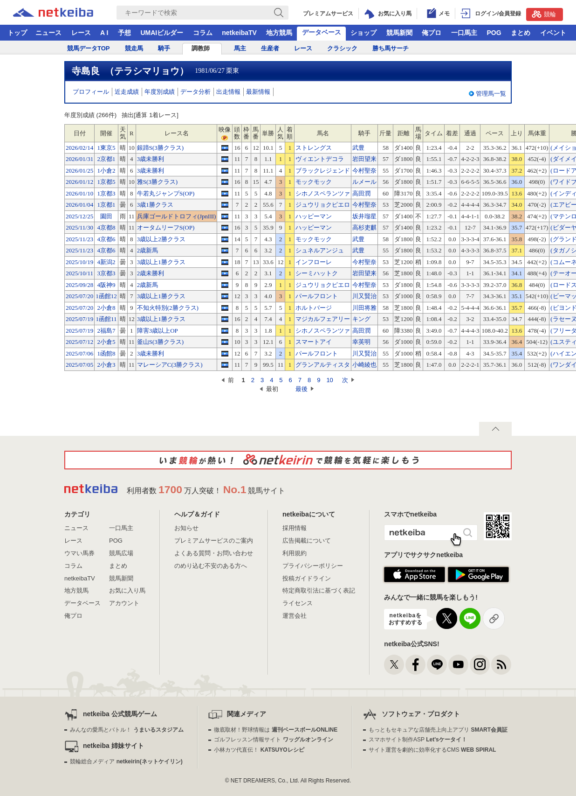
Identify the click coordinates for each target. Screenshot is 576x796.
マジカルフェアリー (322, 318)
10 (329, 380)
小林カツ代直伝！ (259, 750)
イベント (553, 32)
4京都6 (106, 239)
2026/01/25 (79, 170)
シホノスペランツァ (322, 193)
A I (104, 32)
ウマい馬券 (79, 553)
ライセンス (297, 603)
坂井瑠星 (364, 216)
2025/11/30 (79, 227)
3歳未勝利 (151, 158)
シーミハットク (316, 273)
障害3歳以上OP (157, 330)
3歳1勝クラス (155, 204)
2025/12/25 (79, 216)
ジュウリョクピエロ (322, 204)
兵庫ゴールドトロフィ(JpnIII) (176, 216)
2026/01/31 (79, 158)
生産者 (270, 48)
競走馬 (134, 48)
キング (361, 318)
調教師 (201, 48)
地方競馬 (279, 32)
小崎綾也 (364, 364)
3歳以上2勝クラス (161, 239)
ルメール (364, 181)
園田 (106, 216)
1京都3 (106, 193)
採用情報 (294, 527)
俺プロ (431, 32)
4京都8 (106, 227)
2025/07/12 (79, 341)
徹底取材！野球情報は (275, 729)
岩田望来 (364, 158)
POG (494, 32)
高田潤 (361, 193)
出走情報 (228, 91)
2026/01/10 (79, 193)
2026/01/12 (79, 181)
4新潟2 (106, 261)
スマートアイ (313, 341)
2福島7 (106, 330)
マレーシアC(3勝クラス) (170, 364)
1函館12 (106, 296)
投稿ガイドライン (306, 578)
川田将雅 (364, 307)
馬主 (240, 48)
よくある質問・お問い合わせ (213, 553)
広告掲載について (306, 540)
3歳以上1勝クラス (161, 261)
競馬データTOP (88, 48)
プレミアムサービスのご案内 (213, 540)
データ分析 (195, 91)
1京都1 (106, 204)
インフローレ (313, 261)
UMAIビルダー (161, 32)
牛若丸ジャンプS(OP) (166, 193)
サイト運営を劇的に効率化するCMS (432, 750)
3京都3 (106, 273)
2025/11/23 (79, 239)
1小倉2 (106, 170)
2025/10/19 (79, 261)
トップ (17, 32)
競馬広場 (121, 553)
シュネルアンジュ (319, 250)
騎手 (164, 48)
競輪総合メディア (126, 761)
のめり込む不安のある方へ (210, 565)
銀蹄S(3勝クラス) (160, 147)
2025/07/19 (79, 318)
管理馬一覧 (491, 93)
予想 (124, 32)
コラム (203, 32)
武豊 (358, 147)
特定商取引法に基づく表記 (318, 590)
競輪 (544, 14)
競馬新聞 (399, 32)
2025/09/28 (79, 284)
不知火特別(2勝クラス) (168, 307)
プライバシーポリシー (312, 565)
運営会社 (294, 615)
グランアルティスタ (322, 364)
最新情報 (258, 91)
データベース (321, 32)
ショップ (363, 32)
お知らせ (186, 527)
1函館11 (106, 318)
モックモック (313, 181)
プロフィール (91, 91)
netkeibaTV (239, 32)
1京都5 (106, 181)
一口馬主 (464, 32)
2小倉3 (106, 364)
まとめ (520, 32)
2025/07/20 (79, 296)
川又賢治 (364, 296)
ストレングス (313, 147)
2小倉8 (106, 307)
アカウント (124, 603)
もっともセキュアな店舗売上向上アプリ (438, 729)
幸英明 (361, 341)
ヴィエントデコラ (319, 158)
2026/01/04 (79, 204)
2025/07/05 (79, 364)
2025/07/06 (79, 353)
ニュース (48, 32)
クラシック (342, 48)
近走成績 (127, 91)
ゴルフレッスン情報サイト (273, 739)
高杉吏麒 (364, 227)
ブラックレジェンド (322, 170)
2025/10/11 (79, 273)
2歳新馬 (147, 250)
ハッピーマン (313, 216)
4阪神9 (106, 284)
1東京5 (106, 147)
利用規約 (294, 553)
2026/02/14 (79, 147)
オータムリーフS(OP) (166, 227)
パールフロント (316, 296)
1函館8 (106, 353)
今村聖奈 (364, 170)
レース (81, 32)
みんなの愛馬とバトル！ (126, 729)
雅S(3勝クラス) (157, 181)
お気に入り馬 (127, 590)
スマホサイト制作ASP (418, 739)
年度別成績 (159, 91)
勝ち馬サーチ (390, 48)
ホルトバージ (313, 307)
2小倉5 (106, 341)
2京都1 (106, 158)
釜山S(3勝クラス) (160, 341)
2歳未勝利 (151, 273)
